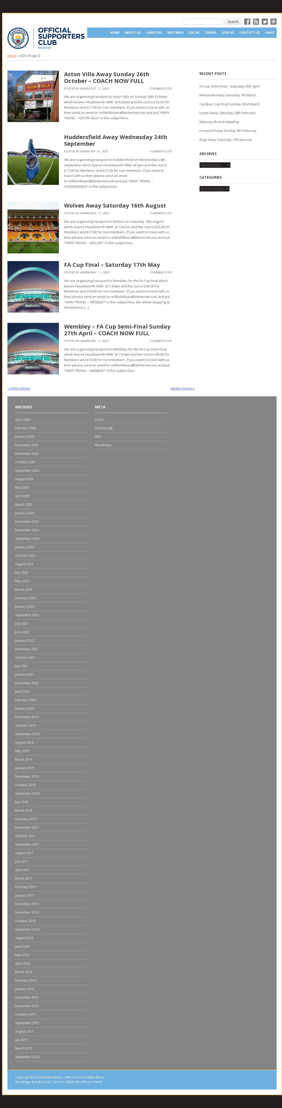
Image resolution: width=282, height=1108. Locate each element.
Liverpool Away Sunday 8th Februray (228, 130)
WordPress (103, 445)
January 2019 (24, 768)
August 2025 (24, 479)
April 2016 (22, 963)
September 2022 (27, 615)
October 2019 (25, 725)
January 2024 (24, 547)
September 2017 (27, 844)
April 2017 (22, 870)
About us (133, 32)
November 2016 (27, 912)
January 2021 (24, 674)
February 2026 (25, 428)
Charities (154, 32)
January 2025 (24, 513)
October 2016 (25, 921)
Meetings (175, 32)
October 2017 (25, 836)
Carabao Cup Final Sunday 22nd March (229, 104)
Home (115, 32)
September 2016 (27, 929)
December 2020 (27, 683)
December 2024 (27, 521)
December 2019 (27, 717)
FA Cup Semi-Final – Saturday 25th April (229, 86)
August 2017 (24, 853)
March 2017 (23, 878)
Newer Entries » (183, 388)
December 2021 (27, 649)
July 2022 (21, 623)
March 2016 (23, 972)
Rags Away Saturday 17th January (225, 139)
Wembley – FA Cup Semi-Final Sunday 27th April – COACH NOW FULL (117, 329)
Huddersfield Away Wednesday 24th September (115, 140)
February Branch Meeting (219, 121)
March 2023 (23, 589)
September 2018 (27, 793)
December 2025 (27, 445)
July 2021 (21, 666)
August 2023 (24, 564)
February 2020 (25, 700)
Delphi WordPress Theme (84, 1082)
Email (273, 22)
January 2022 (24, 640)
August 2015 (24, 1031)
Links (269, 32)
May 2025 (22, 487)
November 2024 (27, 530)
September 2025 (27, 470)
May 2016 (22, 955)
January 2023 (24, 606)
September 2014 (27, 1057)
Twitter (265, 22)
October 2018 (25, 785)
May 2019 (22, 751)
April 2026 (22, 419)
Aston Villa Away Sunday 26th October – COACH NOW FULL (106, 77)
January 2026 (24, 436)
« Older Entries (18, 388)
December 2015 (27, 997)
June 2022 (22, 632)
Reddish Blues (52, 1077)
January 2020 (24, 708)
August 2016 (24, 938)
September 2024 (27, 538)
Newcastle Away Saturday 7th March (227, 95)
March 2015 (23, 1048)
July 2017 (21, 861)
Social (194, 32)
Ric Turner (54, 1082)
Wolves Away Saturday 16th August (115, 205)
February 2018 (25, 819)
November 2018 (27, 776)
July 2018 (21, 802)
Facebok (247, 22)
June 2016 (22, 946)
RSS (256, 22)
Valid (104, 428)
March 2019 (23, 759)
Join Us (228, 32)
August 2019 (24, 742)
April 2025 (22, 496)
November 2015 (27, 1006)
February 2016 (25, 980)
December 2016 (27, 904)
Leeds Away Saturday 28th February (227, 112)
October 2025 (25, 462)
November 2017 (27, 827)
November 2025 (27, 453)
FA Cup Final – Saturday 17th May (112, 264)
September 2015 (27, 1023)
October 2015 (25, 1014)
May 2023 (22, 581)
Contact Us (249, 32)
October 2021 (25, 657)
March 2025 (23, 504)
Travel (211, 32)
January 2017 (24, 895)
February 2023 (25, 598)
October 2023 (25, 555)
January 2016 (24, 989)
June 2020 (22, 691)
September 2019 (27, 734)
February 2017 (25, 887)
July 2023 (21, 572)
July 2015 (21, 1040)
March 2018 (23, 810)
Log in (99, 419)
